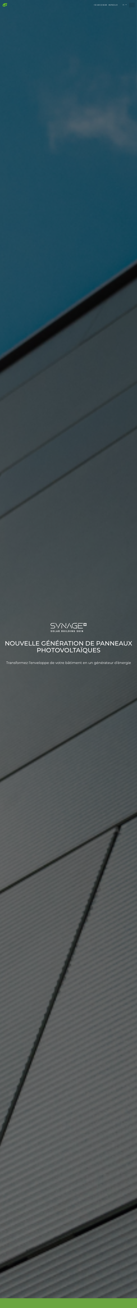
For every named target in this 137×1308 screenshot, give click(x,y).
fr (123, 5)
